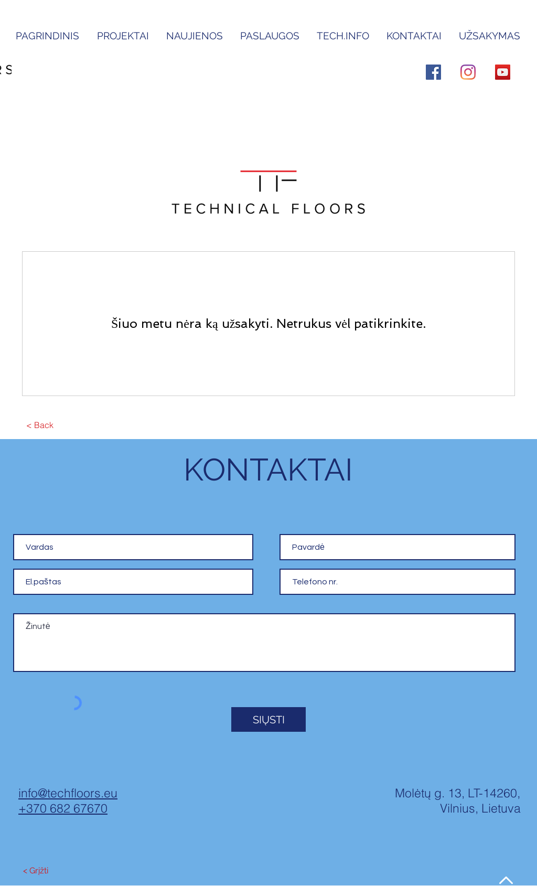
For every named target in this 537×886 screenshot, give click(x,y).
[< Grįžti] (35, 871)
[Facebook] (433, 72)
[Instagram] (468, 72)
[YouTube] (502, 72)
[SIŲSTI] (268, 719)
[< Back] (39, 425)
